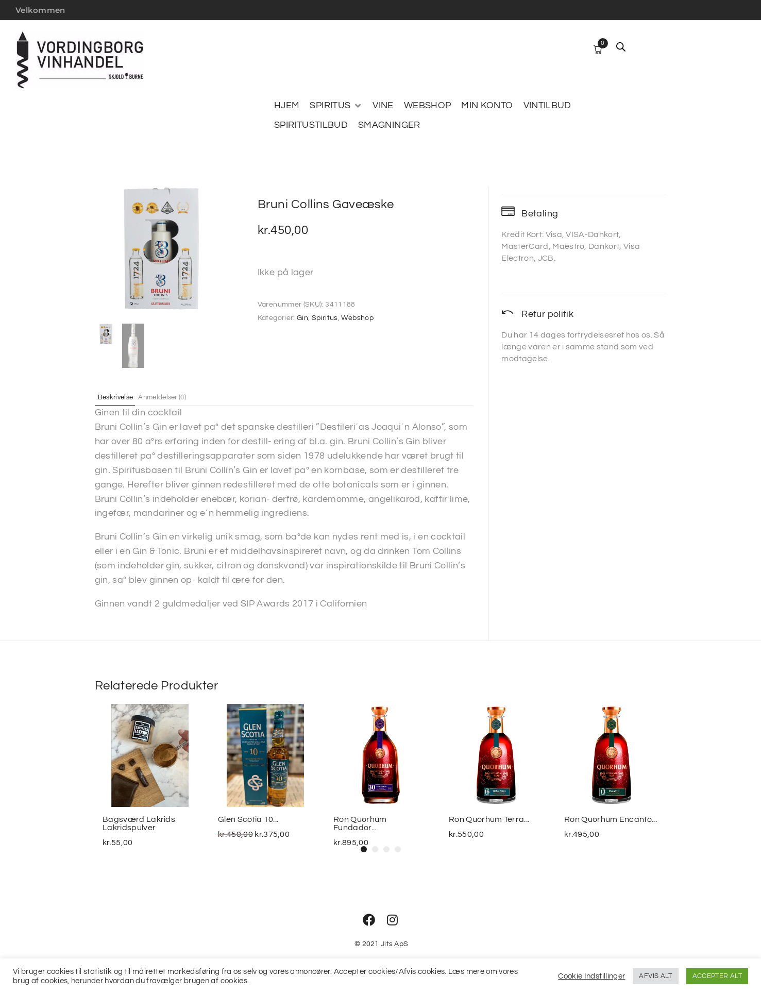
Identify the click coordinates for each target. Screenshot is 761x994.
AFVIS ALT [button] (655, 976)
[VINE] (382, 105)
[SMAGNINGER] (389, 125)
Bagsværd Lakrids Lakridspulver (139, 823)
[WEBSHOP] (427, 105)
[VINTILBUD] (547, 105)
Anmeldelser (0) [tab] (179, 397)
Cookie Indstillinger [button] (591, 976)
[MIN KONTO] (487, 105)
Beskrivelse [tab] (122, 397)
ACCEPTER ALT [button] (717, 976)
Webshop (357, 318)
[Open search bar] (621, 47)
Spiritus (325, 318)
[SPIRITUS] (336, 105)
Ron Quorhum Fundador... (360, 823)
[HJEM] (287, 105)
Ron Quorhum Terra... (489, 819)
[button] (364, 849)
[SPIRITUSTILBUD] (311, 125)
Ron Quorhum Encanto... (610, 819)
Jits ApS (394, 944)
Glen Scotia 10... (248, 819)
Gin (302, 318)
